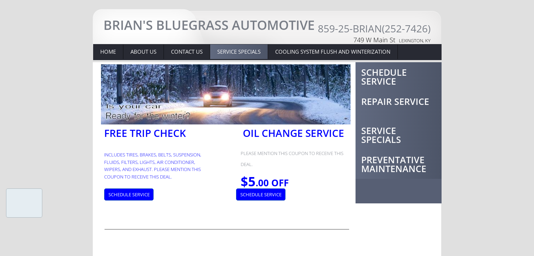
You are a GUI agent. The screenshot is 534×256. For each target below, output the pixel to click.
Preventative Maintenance (393, 164)
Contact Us (187, 51)
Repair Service (395, 101)
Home (108, 51)
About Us (143, 51)
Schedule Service (384, 76)
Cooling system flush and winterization (332, 51)
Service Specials (381, 134)
